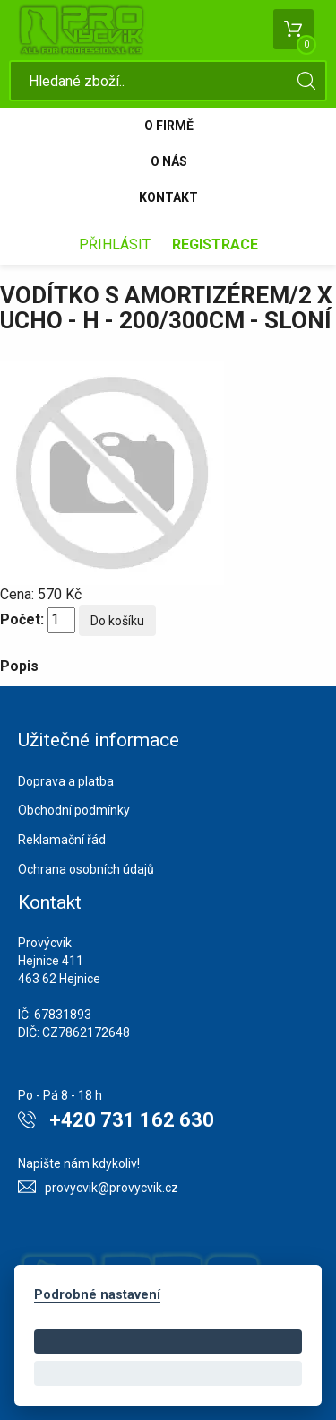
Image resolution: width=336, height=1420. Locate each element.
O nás (169, 161)
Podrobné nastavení (97, 1294)
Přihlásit (115, 244)
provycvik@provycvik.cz (111, 1187)
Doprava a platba (66, 781)
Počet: (22, 619)
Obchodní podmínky (74, 810)
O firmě (169, 125)
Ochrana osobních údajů (86, 869)
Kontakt (168, 197)
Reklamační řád (62, 839)
